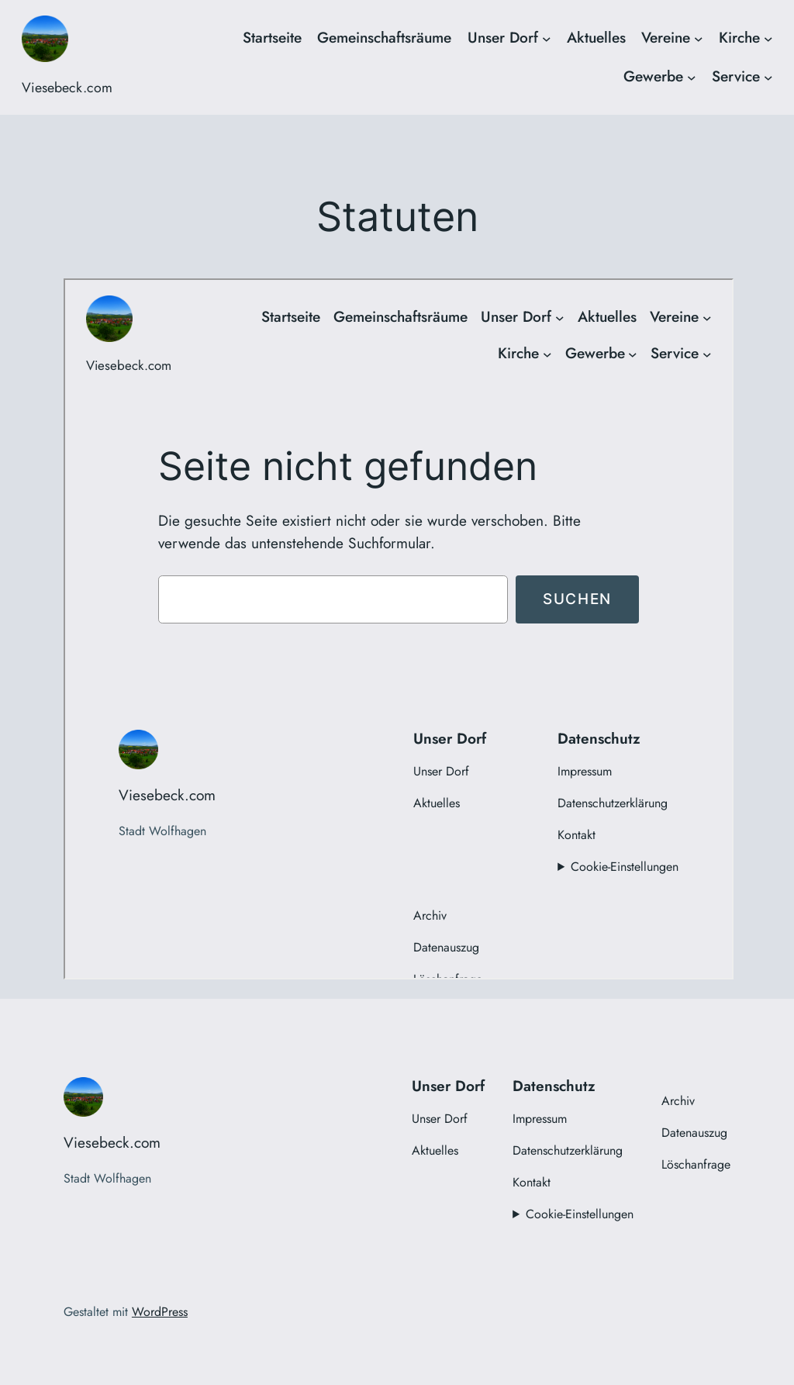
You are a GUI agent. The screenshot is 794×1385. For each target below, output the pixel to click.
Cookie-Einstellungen (579, 1214)
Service (736, 76)
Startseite (272, 37)
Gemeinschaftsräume (384, 37)
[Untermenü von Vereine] (698, 38)
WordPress (160, 1312)
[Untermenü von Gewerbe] (691, 76)
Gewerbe (653, 76)
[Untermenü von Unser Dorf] (546, 38)
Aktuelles (596, 37)
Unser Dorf (503, 37)
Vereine (665, 37)
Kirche (739, 37)
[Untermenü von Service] (768, 76)
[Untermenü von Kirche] (768, 38)
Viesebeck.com (67, 88)
